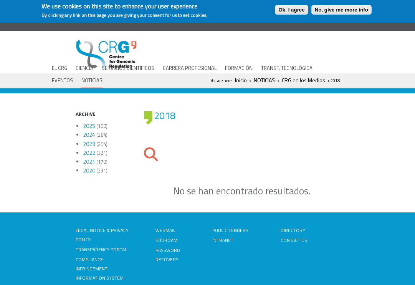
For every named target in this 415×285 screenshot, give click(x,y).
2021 (89, 161)
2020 (89, 170)
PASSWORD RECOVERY (167, 255)
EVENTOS (62, 80)
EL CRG (59, 68)
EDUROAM (166, 240)
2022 (89, 153)
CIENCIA (84, 68)
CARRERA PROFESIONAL (190, 68)
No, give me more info (341, 10)
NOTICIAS (92, 80)
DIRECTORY (293, 230)
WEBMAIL (165, 230)
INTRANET (222, 240)
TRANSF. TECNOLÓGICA (286, 68)
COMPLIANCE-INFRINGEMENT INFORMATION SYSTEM (100, 269)
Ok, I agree (291, 10)
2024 (89, 135)
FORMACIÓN (239, 68)
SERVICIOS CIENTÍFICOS (128, 68)
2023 (89, 144)
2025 (89, 126)
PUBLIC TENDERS (230, 230)
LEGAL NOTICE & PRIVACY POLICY (102, 235)
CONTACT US (294, 240)
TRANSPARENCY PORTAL (101, 249)
